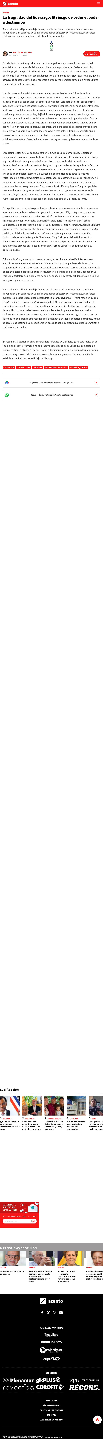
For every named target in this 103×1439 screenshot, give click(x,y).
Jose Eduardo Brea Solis (56, 367)
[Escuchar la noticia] (91, 53)
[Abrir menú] (98, 3)
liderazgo (74, 367)
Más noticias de (18, 1248)
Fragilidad (37, 367)
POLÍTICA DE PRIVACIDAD (51, 1410)
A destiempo (9, 367)
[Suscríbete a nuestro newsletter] (33, 1221)
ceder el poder (23, 367)
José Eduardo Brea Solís (22, 52)
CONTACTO (51, 1400)
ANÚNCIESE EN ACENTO (51, 1419)
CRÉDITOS (51, 1415)
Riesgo (84, 367)
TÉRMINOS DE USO (51, 1405)
